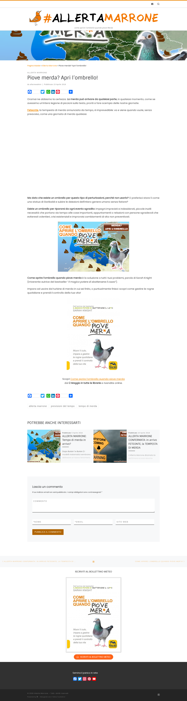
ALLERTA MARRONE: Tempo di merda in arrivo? (74, 440)
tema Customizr (59, 697)
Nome (37, 522)
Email (79, 522)
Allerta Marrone (49, 65)
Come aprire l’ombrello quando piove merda (97, 379)
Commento (40, 501)
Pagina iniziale (33, 65)
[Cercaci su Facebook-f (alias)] (152, 4)
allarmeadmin (35, 84)
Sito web (122, 522)
